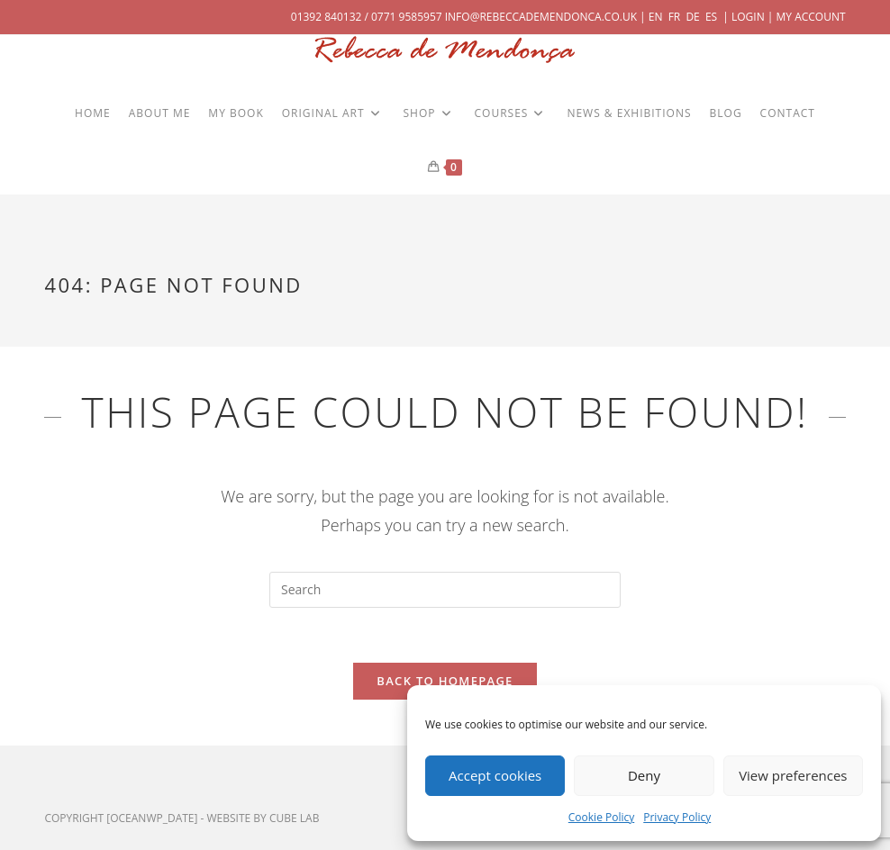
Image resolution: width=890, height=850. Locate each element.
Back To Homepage (445, 681)
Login (748, 16)
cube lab (294, 818)
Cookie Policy (601, 817)
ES (711, 16)
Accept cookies (495, 775)
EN (656, 16)
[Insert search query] (445, 590)
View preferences (793, 775)
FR (674, 16)
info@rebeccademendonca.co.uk (541, 16)
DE (692, 16)
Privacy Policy (677, 817)
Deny (644, 775)
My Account (811, 16)
